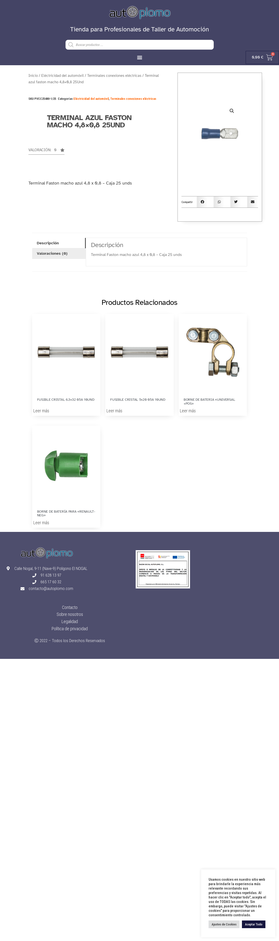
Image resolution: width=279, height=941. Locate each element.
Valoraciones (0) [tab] (52, 253)
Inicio (33, 75)
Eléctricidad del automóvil (62, 75)
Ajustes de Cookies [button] (224, 924)
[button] (139, 57)
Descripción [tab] (48, 243)
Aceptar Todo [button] (253, 924)
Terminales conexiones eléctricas (114, 75)
